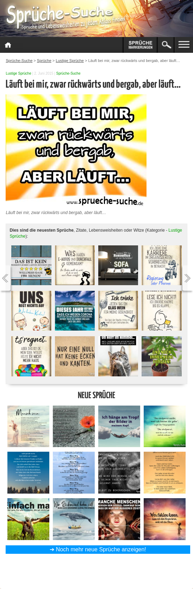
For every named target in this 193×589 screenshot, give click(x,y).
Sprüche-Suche (68, 73)
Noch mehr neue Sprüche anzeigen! (101, 549)
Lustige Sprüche (18, 73)
